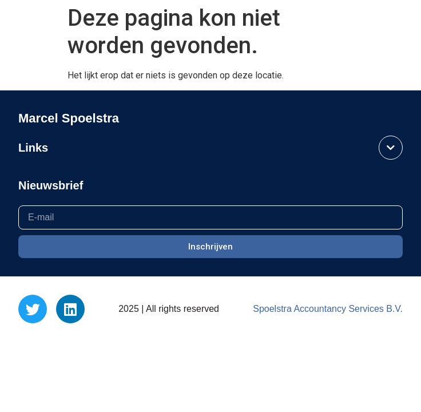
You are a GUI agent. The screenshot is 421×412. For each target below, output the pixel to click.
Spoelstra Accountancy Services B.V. (328, 309)
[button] (27, 24)
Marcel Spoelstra (352, 24)
